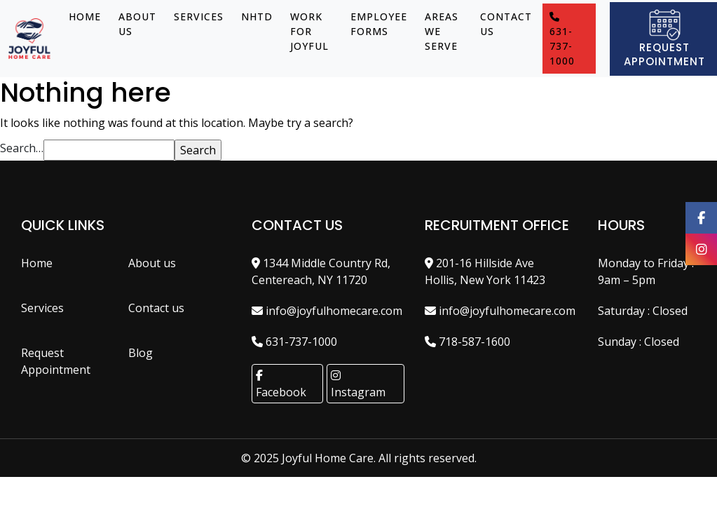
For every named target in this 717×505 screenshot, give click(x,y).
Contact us (506, 24)
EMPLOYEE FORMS (378, 24)
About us (137, 24)
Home (85, 16)
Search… (21, 148)
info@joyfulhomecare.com (327, 310)
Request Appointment (55, 361)
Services (199, 16)
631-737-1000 (562, 39)
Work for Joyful (309, 31)
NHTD (257, 16)
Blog (140, 353)
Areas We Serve (441, 31)
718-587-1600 (467, 341)
